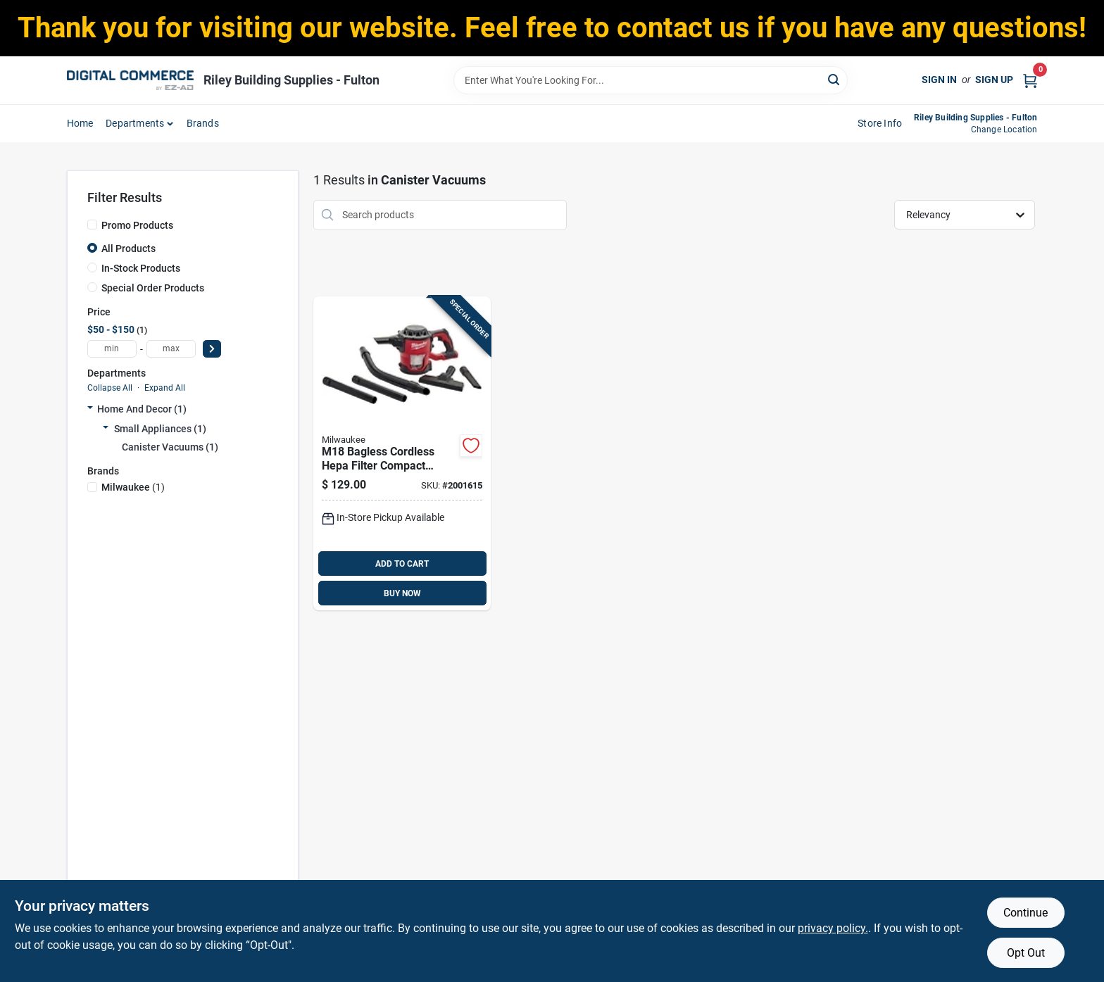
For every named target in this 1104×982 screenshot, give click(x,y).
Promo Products (137, 225)
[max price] (171, 349)
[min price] (112, 349)
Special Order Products (152, 287)
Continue (1025, 912)
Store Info (880, 123)
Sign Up (994, 79)
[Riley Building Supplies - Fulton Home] (130, 80)
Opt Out (1026, 952)
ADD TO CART (402, 564)
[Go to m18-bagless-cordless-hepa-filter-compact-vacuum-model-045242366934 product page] (402, 453)
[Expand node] (90, 409)
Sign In (939, 79)
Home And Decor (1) (142, 409)
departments (135, 123)
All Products (128, 248)
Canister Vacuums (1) (170, 447)
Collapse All (109, 388)
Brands (203, 123)
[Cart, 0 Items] (1030, 80)
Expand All (164, 388)
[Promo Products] (92, 224)
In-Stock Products (140, 268)
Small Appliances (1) (160, 428)
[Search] (834, 79)
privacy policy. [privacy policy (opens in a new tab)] (833, 928)
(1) (133, 487)
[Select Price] (212, 349)
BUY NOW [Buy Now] (402, 593)
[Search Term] (650, 80)
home (80, 123)
